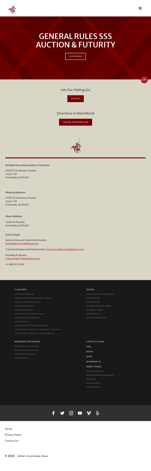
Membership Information (27, 318)
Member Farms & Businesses (100, 375)
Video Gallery (93, 387)
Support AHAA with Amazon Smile (31, 325)
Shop (89, 356)
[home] (11, 8)
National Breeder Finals (98, 306)
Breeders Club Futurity (27, 346)
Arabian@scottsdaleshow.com (21, 243)
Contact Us (11, 440)
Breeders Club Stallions (27, 350)
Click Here (75, 56)
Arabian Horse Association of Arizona (34, 298)
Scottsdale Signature (25, 354)
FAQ (88, 346)
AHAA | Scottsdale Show (33, 456)
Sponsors (90, 379)
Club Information (24, 310)
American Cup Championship (100, 294)
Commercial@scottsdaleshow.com (65, 249)
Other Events (92, 302)
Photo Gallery (93, 383)
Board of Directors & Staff (28, 302)
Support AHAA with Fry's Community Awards (37, 329)
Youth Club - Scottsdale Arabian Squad (34, 333)
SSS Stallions (21, 358)
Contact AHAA (95, 341)
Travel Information (96, 318)
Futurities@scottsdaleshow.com (22, 258)
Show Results (92, 314)
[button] (140, 8)
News (89, 351)
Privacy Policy (13, 434)
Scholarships (21, 322)
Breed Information (24, 306)
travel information (75, 122)
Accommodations (94, 371)
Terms (8, 428)
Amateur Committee (24, 294)
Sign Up (75, 98)
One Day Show (93, 298)
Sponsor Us (93, 361)
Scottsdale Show (94, 310)
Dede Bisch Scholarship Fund (29, 314)
